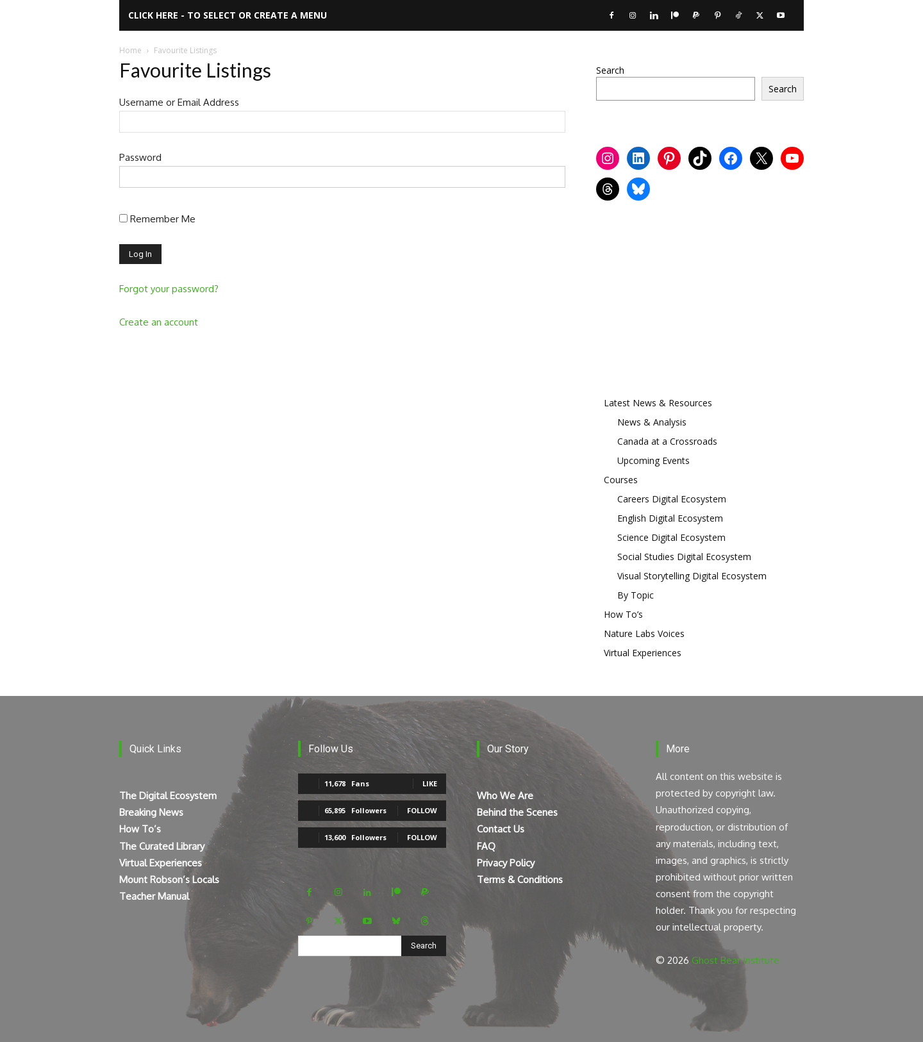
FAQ (486, 846)
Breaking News (151, 812)
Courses (621, 480)
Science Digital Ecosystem (671, 537)
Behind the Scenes (517, 812)
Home (130, 50)
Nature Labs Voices (644, 633)
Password (140, 157)
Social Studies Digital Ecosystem (684, 556)
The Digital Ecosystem (168, 796)
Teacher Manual (154, 896)
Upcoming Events (653, 460)
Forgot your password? (169, 289)
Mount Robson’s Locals (169, 879)
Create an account (158, 322)
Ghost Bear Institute (735, 960)
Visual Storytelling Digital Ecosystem (692, 576)
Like (429, 783)
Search (610, 70)
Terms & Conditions (520, 879)
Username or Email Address (179, 102)
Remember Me (157, 219)
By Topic (635, 595)
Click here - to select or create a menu (227, 15)
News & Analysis (651, 422)
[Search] (423, 946)
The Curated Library (161, 846)
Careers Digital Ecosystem (671, 499)
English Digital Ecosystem (670, 518)
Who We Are (505, 796)
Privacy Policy (506, 863)
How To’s (623, 614)
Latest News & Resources (658, 403)
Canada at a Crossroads (667, 441)
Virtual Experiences (642, 653)
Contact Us (500, 829)
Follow (422, 810)
